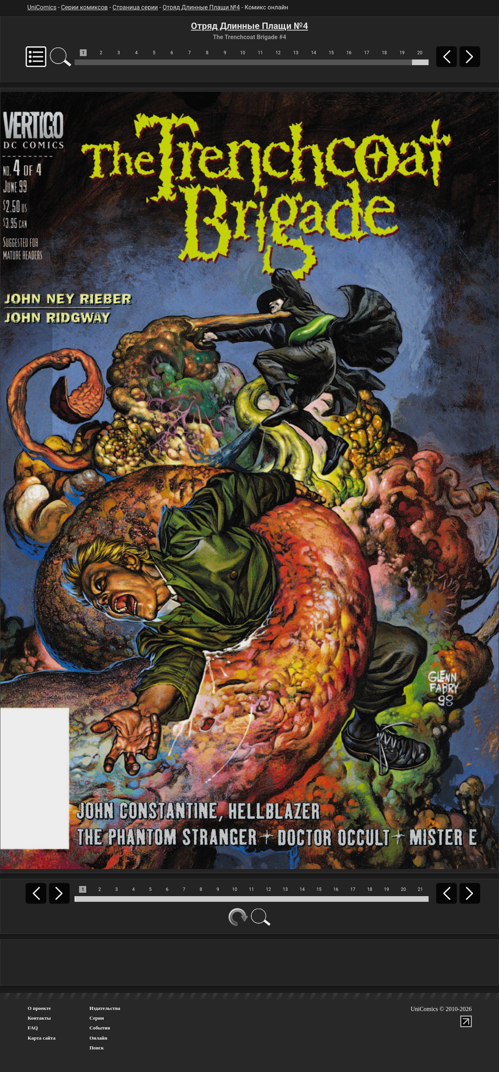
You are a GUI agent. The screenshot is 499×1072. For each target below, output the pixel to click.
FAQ (33, 1028)
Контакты (39, 1018)
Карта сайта (42, 1038)
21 (420, 889)
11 (260, 52)
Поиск (96, 1048)
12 (278, 52)
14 (313, 52)
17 (366, 52)
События (99, 1028)
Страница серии (135, 7)
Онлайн (98, 1038)
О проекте (39, 1008)
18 (384, 52)
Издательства (104, 1008)
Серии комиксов (84, 7)
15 (331, 52)
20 (420, 52)
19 (402, 52)
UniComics (41, 7)
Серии (96, 1018)
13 (296, 52)
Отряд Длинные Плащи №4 (201, 7)
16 (349, 52)
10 (243, 52)
